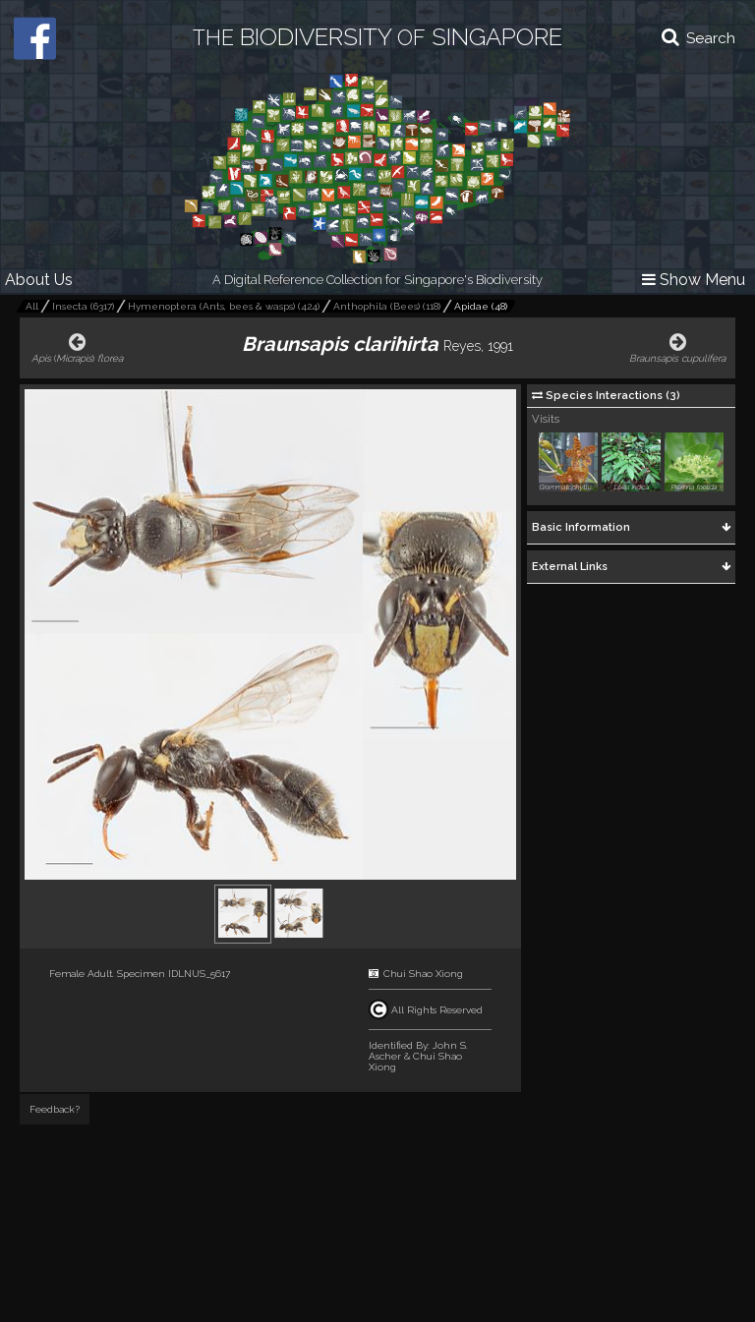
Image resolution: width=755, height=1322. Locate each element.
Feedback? (54, 1109)
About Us (39, 279)
